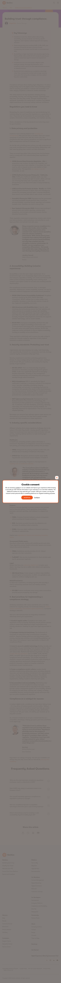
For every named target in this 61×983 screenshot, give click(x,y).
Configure (37, 497)
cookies (18, 487)
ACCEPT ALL (27, 497)
